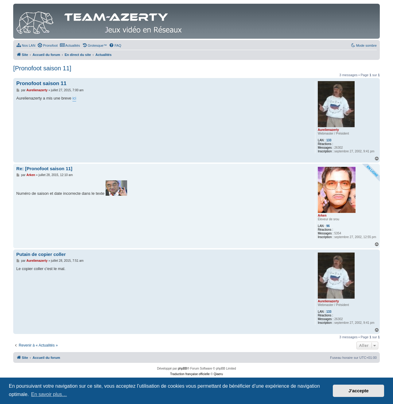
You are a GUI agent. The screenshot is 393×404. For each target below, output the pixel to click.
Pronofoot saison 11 (41, 83)
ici (74, 98)
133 (329, 140)
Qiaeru (218, 374)
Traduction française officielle (190, 374)
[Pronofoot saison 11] (42, 68)
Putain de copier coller (41, 254)
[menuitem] (25, 45)
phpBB (182, 368)
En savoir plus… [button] (49, 394)
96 (328, 226)
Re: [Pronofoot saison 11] (44, 168)
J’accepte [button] (358, 390)
